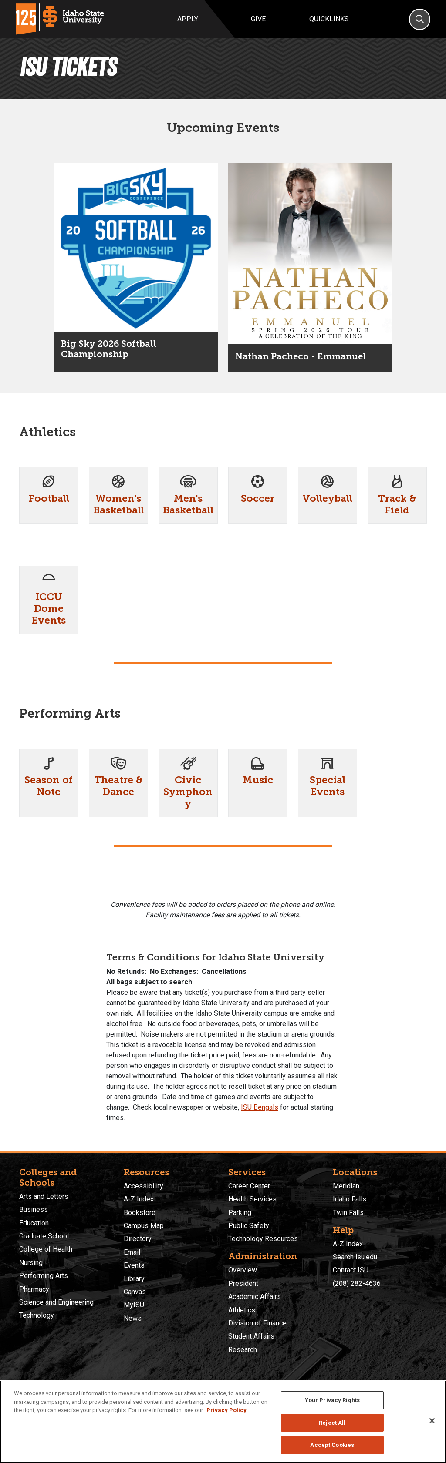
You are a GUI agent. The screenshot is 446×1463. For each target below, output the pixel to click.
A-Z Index (139, 1199)
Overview (242, 1270)
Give (258, 19)
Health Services (252, 1199)
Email (132, 1252)
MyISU (134, 1305)
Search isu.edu (355, 1257)
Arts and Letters (43, 1196)
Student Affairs (251, 1336)
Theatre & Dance (118, 786)
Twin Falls (348, 1212)
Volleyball (327, 498)
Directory (138, 1239)
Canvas (135, 1292)
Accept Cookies (332, 1445)
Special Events (327, 786)
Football (48, 498)
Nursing (31, 1262)
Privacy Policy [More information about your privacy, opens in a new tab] (226, 1410)
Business (33, 1209)
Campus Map (144, 1225)
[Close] (432, 1420)
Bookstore (139, 1212)
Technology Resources (263, 1239)
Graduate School (44, 1236)
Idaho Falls (349, 1199)
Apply (187, 19)
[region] (223, 1421)
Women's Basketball (118, 504)
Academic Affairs (254, 1296)
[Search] (419, 19)
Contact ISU (350, 1270)
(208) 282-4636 (357, 1283)
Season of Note (48, 786)
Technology (36, 1315)
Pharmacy (34, 1289)
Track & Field (397, 504)
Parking (239, 1212)
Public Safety (248, 1225)
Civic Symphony (188, 791)
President (243, 1283)
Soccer (257, 498)
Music (258, 780)
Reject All (332, 1422)
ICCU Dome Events (49, 608)
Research (242, 1350)
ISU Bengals (259, 1107)
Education (34, 1223)
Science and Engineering (56, 1302)
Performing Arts (43, 1276)
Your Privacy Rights (332, 1400)
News (133, 1318)
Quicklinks (329, 19)
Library (134, 1279)
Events (134, 1265)
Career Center (249, 1186)
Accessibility (143, 1186)
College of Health (45, 1249)
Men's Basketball (188, 504)
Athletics (241, 1310)
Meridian (346, 1186)
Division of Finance (257, 1323)
